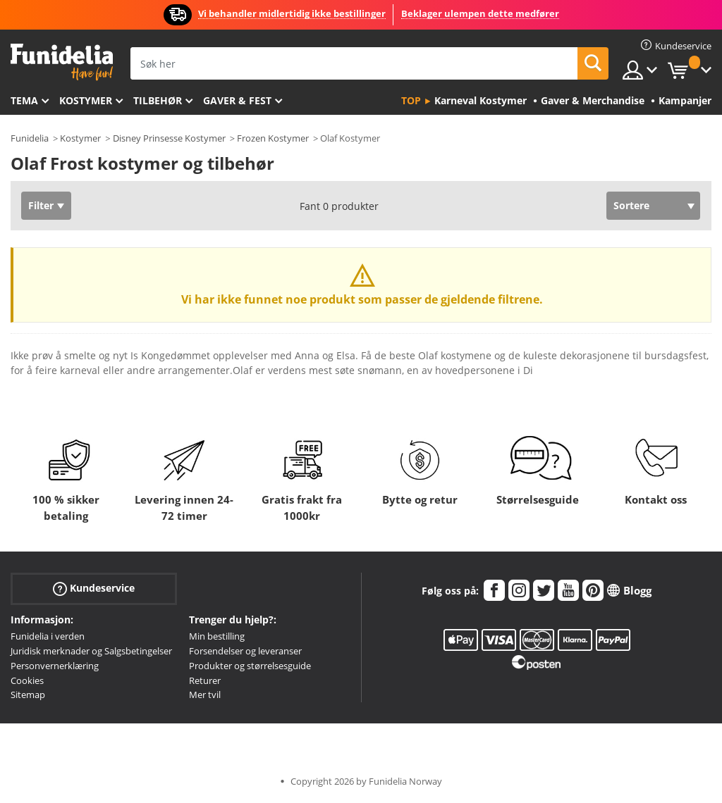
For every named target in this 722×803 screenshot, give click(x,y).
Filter (41, 205)
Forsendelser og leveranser (245, 651)
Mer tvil (205, 694)
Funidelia (30, 138)
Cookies (27, 680)
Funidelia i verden (48, 636)
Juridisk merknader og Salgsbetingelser (91, 651)
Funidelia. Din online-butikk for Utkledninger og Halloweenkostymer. (62, 62)
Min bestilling (217, 636)
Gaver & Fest (237, 100)
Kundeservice (94, 588)
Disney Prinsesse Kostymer (169, 138)
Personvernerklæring (55, 665)
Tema (24, 100)
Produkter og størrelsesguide (250, 665)
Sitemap (28, 694)
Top (411, 100)
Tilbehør (157, 100)
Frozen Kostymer (273, 138)
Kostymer (85, 100)
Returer (205, 680)
